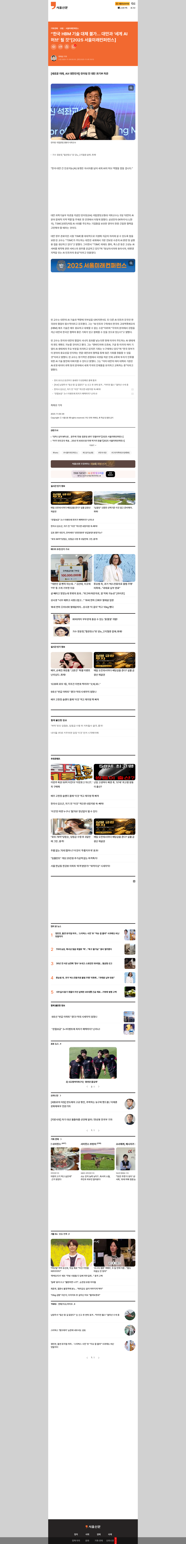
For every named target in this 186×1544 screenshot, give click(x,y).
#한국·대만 (102, 442)
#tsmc (55, 442)
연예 (99, 1536)
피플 (76, 1536)
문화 (87, 1530)
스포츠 (87, 1536)
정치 (76, 1523)
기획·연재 (55, 1128)
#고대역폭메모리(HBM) (120, 442)
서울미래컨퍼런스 (72, 28)
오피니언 (54, 1085)
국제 (110, 1523)
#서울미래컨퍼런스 (71, 442)
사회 (87, 1523)
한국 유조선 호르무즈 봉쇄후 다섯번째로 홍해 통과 (75, 370)
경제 (99, 1523)
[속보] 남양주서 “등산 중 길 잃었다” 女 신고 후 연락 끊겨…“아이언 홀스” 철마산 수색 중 (91, 374)
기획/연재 (54, 28)
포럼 (61, 28)
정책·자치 (76, 1530)
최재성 (60, 56)
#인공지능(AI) (88, 442)
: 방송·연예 (60, 1223)
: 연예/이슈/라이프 (63, 1293)
